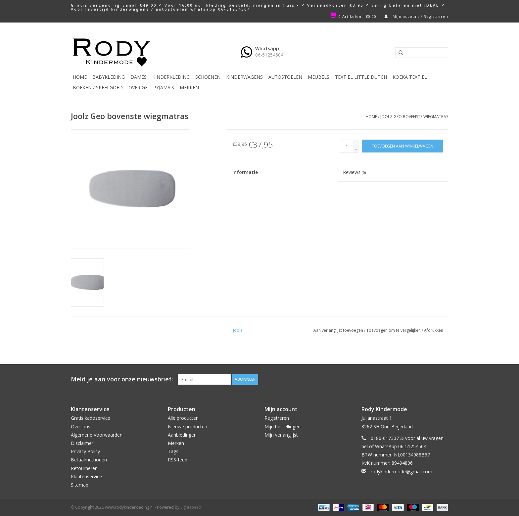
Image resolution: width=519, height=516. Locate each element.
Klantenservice (86, 476)
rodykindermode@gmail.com (401, 471)
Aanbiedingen (182, 435)
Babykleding (108, 77)
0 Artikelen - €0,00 (354, 16)
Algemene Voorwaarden (96, 435)
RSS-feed (177, 459)
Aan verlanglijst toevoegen (338, 330)
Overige (138, 87)
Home (80, 77)
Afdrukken (433, 330)
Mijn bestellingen (282, 426)
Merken (189, 87)
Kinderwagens (244, 77)
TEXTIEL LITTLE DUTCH (361, 77)
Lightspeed (190, 507)
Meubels (318, 77)
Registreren (276, 418)
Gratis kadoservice (90, 418)
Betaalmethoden (89, 459)
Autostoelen (285, 77)
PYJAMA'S (163, 87)
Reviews (354, 172)
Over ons (80, 426)
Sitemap (79, 485)
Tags (173, 451)
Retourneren (84, 468)
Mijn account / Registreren (416, 16)
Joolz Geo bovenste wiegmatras (414, 116)
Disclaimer (82, 443)
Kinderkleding (171, 77)
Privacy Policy (85, 451)
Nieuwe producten (187, 426)
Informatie (245, 172)
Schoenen (207, 77)
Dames (138, 77)
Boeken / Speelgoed (98, 87)
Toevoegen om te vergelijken (394, 330)
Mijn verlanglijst (281, 435)
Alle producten (183, 418)
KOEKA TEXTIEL (410, 77)
